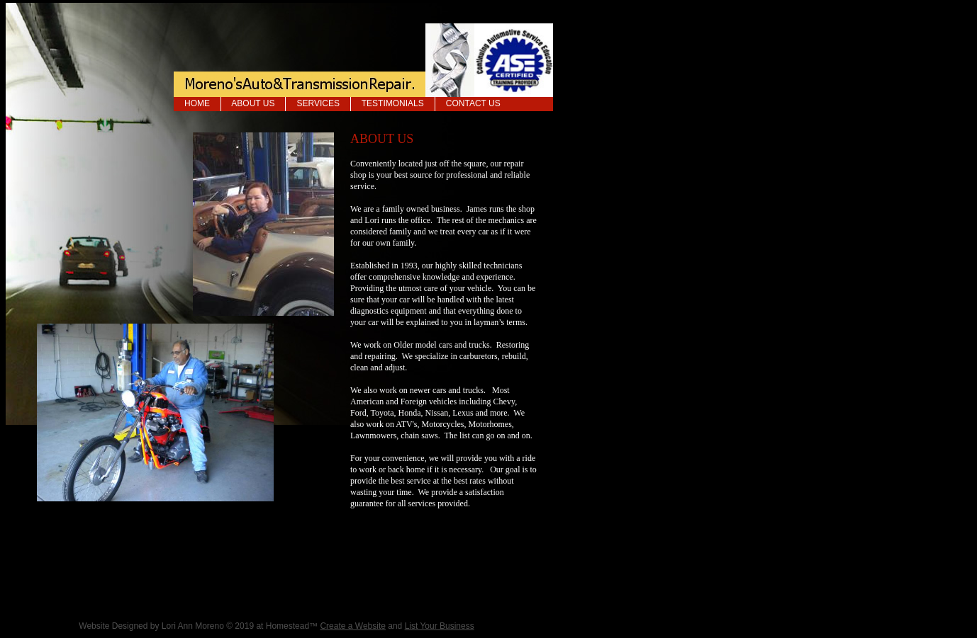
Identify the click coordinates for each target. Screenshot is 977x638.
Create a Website (353, 626)
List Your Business (439, 626)
